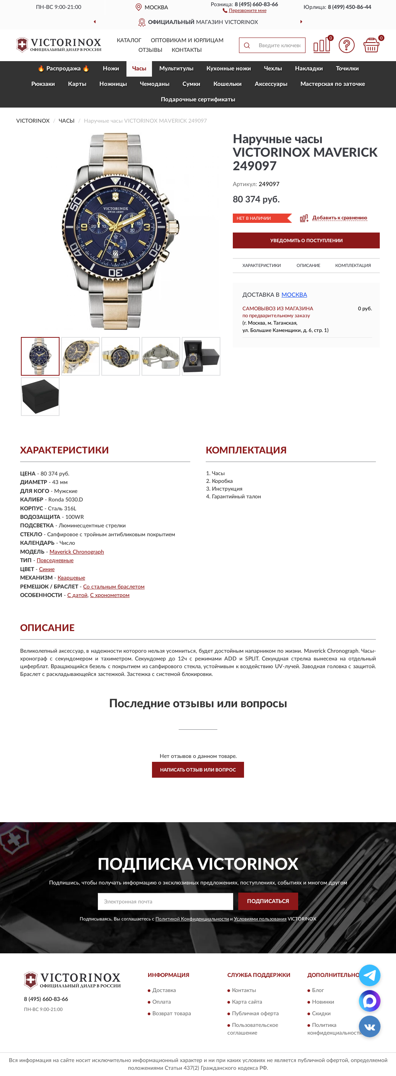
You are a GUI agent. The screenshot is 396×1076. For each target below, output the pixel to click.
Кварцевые (71, 578)
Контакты (187, 50)
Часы (139, 69)
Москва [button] (294, 295)
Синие (47, 569)
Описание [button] (308, 265)
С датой (77, 595)
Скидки (321, 1013)
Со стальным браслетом (114, 587)
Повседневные (55, 560)
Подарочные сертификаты (198, 100)
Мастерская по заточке (332, 84)
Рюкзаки (43, 84)
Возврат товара (171, 1013)
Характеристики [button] (261, 265)
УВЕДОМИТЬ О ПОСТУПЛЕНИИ (306, 240)
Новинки (323, 1002)
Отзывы (150, 50)
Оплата (161, 1002)
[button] (244, 10)
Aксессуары (271, 84)
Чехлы (273, 69)
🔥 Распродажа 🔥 (64, 69)
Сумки (191, 84)
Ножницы (113, 84)
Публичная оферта (255, 1013)
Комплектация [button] (353, 265)
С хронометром (110, 595)
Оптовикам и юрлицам (187, 40)
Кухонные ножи (229, 69)
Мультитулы (176, 69)
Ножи (111, 69)
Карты (77, 84)
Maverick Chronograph (77, 552)
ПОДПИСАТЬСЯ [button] (268, 901)
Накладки (309, 69)
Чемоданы (154, 84)
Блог (318, 990)
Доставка (164, 990)
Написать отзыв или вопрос (198, 770)
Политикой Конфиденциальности (192, 919)
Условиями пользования (260, 919)
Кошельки (227, 84)
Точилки (347, 69)
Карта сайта (247, 1002)
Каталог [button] (129, 40)
